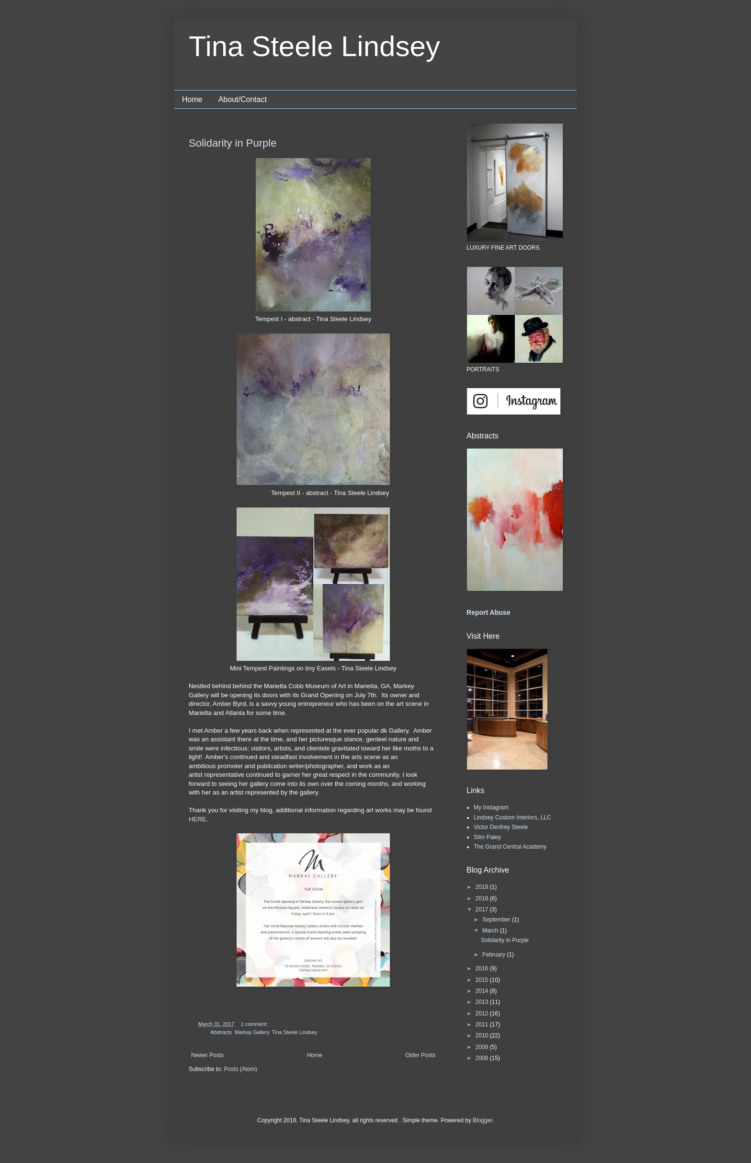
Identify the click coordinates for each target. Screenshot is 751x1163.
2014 (483, 991)
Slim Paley (487, 837)
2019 (483, 887)
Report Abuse (488, 612)
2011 (483, 1024)
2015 (483, 980)
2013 (483, 1002)
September (497, 919)
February (494, 954)
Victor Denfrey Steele (501, 827)
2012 (483, 1013)
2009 (483, 1047)
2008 (483, 1058)
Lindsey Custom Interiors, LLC (512, 817)
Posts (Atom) (240, 1069)
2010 (483, 1035)
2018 (483, 898)
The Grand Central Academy (510, 846)
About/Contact (242, 99)
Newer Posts (207, 1055)
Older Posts (420, 1055)
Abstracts (221, 1032)
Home (192, 99)
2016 (483, 968)
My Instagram (491, 807)
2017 (483, 909)
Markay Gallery (252, 1032)
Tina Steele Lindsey (314, 46)
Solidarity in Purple (232, 143)
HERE (197, 819)
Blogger (482, 1120)
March (491, 930)
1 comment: (255, 1024)
